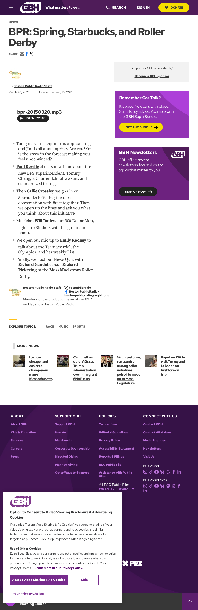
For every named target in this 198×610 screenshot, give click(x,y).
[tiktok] (151, 470)
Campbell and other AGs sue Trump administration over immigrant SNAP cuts (85, 367)
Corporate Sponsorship (72, 447)
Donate (173, 7)
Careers (16, 447)
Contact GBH (153, 423)
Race (50, 325)
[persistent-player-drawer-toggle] (190, 601)
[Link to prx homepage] (132, 561)
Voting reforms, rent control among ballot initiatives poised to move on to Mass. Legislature (129, 369)
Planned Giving (66, 463)
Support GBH (65, 423)
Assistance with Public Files (115, 473)
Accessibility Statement (116, 447)
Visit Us (148, 455)
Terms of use (108, 423)
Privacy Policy (109, 439)
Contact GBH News (157, 431)
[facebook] (84, 290)
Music (63, 325)
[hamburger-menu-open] (13, 7)
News (13, 22)
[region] (62, 547)
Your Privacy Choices (29, 594)
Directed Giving (66, 455)
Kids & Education (23, 431)
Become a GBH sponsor (152, 76)
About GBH (19, 423)
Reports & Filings (111, 455)
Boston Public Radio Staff (33, 86)
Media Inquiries (154, 439)
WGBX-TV (126, 487)
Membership (64, 439)
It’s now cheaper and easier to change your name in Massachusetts (40, 367)
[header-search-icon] (116, 7)
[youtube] (157, 470)
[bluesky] (163, 470)
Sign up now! (136, 191)
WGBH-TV (106, 487)
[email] (89, 294)
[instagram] (146, 470)
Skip (84, 580)
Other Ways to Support (72, 471)
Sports (79, 325)
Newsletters (152, 447)
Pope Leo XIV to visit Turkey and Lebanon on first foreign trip (173, 364)
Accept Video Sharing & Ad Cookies (38, 580)
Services (17, 439)
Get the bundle (139, 127)
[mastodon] (169, 484)
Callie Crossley (40, 190)
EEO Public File (110, 463)
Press (15, 455)
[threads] (169, 470)
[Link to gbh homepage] (30, 7)
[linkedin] (180, 470)
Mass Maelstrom (65, 268)
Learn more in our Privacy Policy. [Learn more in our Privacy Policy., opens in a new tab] (59, 568)
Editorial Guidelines (113, 431)
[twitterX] (80, 286)
